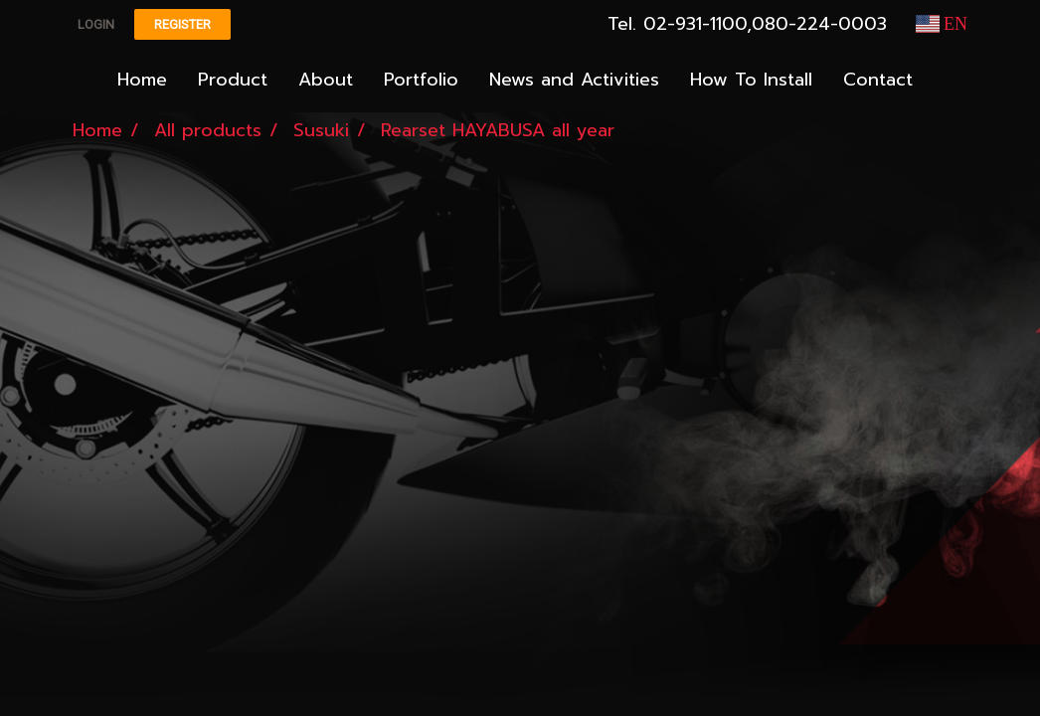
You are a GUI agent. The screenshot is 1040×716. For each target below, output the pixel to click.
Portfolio (421, 79)
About (325, 79)
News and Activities (574, 79)
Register (182, 24)
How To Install (751, 79)
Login (96, 24)
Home (142, 79)
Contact (878, 79)
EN (942, 24)
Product (232, 79)
